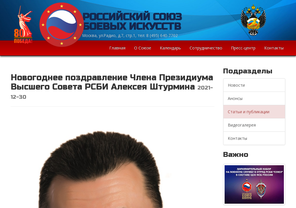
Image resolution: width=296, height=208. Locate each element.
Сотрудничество (206, 48)
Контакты (274, 48)
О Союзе (142, 48)
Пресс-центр (243, 48)
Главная (117, 48)
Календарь (170, 48)
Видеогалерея (242, 125)
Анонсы (235, 98)
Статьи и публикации (248, 111)
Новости (236, 85)
